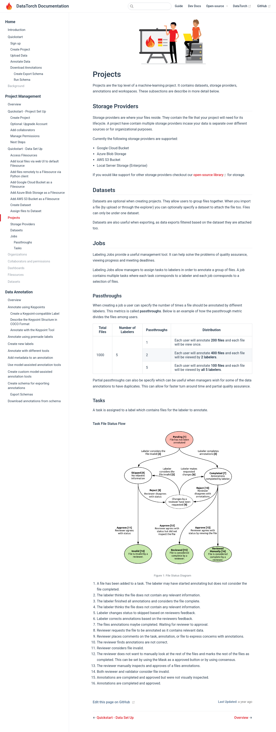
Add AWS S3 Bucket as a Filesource (35, 199)
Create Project (20, 49)
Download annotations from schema (34, 401)
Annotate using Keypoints (26, 307)
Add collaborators (22, 130)
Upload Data (18, 55)
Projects (14, 218)
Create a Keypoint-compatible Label (34, 314)
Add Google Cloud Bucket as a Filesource (31, 185)
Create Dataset (20, 205)
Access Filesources (23, 155)
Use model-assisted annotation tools (34, 365)
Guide (179, 6)
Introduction (16, 30)
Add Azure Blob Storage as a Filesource (37, 193)
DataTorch (242, 6)
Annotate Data (20, 62)
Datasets (16, 230)
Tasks (18, 248)
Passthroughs (23, 242)
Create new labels (21, 344)
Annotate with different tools (28, 351)
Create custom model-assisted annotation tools (30, 374)
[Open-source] (217, 6)
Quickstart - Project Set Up (27, 111)
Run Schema (22, 79)
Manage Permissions (24, 136)
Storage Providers (22, 224)
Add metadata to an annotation (30, 358)
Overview (14, 104)
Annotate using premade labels (30, 337)
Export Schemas (21, 394)
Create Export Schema (28, 74)
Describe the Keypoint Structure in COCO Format (33, 322)
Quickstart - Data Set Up (25, 149)
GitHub (264, 6)
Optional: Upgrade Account (28, 124)
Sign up (15, 43)
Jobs (13, 236)
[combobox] (149, 6)
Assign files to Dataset (25, 211)
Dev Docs (194, 6)
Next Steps (17, 142)
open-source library (210, 175)
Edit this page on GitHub (111, 702)
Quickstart (15, 37)
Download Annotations (26, 68)
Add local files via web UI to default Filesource (34, 164)
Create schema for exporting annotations (28, 385)
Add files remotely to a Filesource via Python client (35, 174)
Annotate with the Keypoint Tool (32, 330)
